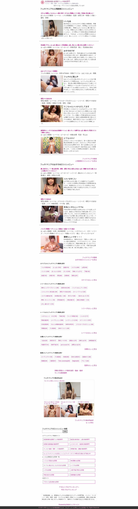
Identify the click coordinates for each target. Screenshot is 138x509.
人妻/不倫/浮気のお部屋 (77, 470)
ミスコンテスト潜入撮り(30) (49, 291)
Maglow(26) (75, 361)
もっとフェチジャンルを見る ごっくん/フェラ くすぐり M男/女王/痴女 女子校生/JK (67, 453)
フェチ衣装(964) (46, 267)
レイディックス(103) (71, 320)
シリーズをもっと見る (89, 308)
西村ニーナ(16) (62, 340)
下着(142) (87, 271)
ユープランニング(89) (57, 320)
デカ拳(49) (53, 328)
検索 (65, 431)
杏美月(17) (53, 340)
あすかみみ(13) (65, 344)
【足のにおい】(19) (83, 296)
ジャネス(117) (84, 316)
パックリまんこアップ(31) (79, 287)
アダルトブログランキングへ (69, 487)
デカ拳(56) (58, 357)
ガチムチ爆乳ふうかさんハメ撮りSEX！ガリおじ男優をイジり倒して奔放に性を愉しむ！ (67, 13)
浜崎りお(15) (82, 340)
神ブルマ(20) (71, 296)
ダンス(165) (66, 271)
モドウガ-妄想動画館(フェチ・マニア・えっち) (61, 507)
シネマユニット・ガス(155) (49, 316)
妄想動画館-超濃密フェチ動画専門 (57, 1)
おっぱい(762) (57, 267)
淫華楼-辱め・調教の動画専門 (78, 449)
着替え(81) (75, 275)
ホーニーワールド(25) (79, 291)
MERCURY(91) (70, 324)
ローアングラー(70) (46, 357)
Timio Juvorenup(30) (64, 361)
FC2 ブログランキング (69, 490)
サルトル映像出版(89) (57, 324)
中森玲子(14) (45, 344)
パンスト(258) (45, 271)
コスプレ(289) (75, 267)
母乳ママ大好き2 (46, 199)
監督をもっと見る (91, 365)
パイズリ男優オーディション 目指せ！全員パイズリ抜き (58, 229)
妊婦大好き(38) (65, 287)
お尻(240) (84, 267)
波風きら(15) (73, 340)
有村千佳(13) (54, 344)
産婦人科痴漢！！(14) (83, 300)
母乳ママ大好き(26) (65, 291)
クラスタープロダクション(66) (84, 324)
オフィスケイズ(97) (85, 320)
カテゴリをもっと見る (89, 280)
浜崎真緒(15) (92, 340)
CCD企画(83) (44, 324)
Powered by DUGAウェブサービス (69, 504)
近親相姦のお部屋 (75, 475)
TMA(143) (62, 316)
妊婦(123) (44, 275)
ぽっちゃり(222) (56, 271)
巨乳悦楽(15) (61, 300)
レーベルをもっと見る (89, 333)
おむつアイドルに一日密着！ (49, 71)
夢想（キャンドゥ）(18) (48, 300)
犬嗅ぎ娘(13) (70, 300)
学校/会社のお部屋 (49, 475)
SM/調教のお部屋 (75, 460)
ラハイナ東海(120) (72, 316)
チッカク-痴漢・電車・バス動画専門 (54, 449)
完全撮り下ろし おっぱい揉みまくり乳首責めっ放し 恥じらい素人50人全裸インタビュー (67, 45)
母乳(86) (59, 275)
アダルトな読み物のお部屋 (51, 482)
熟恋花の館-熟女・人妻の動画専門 (80, 439)
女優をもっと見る (91, 349)
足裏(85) (66, 275)
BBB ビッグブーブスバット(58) (50, 287)
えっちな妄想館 (81, 507)
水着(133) (52, 275)
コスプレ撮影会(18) (46, 296)
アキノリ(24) (85, 361)
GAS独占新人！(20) (60, 296)
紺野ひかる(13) (76, 344)
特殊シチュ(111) (77, 271)
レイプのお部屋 (74, 465)
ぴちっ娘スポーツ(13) (47, 304)
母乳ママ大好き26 (46, 98)
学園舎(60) (44, 328)
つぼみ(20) (44, 340)
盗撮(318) (66, 267)
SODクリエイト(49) (63, 328)
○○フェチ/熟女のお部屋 (50, 460)
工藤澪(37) (53, 361)
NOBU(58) (66, 357)
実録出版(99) (45, 320)
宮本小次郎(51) (75, 357)
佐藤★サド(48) (86, 357)
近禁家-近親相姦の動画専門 (51, 444)
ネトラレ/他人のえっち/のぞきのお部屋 (55, 465)
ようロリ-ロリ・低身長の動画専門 (80, 444)
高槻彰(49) (44, 361)
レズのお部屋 (47, 470)
